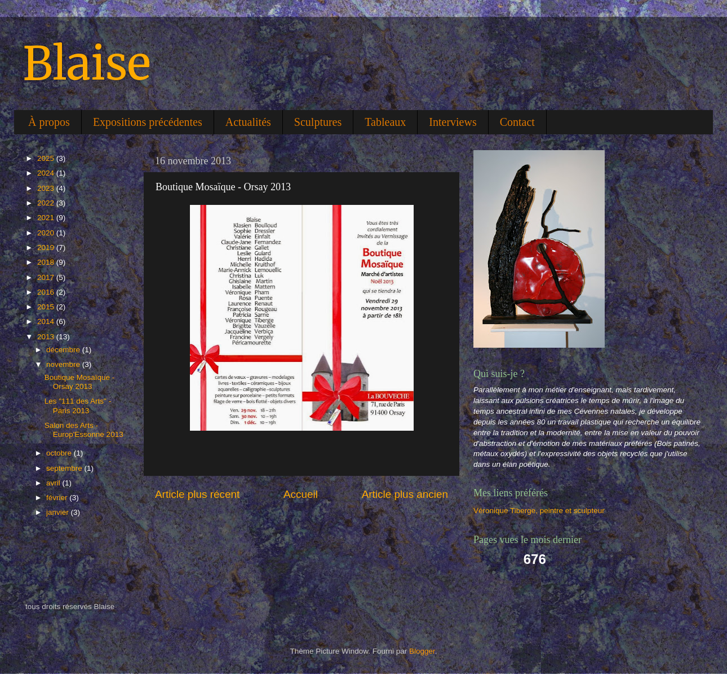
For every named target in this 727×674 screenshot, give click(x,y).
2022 (46, 203)
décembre (64, 349)
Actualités (248, 122)
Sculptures (318, 122)
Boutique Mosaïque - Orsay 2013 (80, 382)
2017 (46, 277)
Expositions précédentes (147, 122)
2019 (46, 247)
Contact (517, 122)
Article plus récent (197, 494)
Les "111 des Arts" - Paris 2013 (78, 405)
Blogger (422, 651)
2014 (46, 321)
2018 (46, 262)
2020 (46, 233)
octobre (60, 453)
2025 (46, 158)
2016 (46, 292)
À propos (49, 122)
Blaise (87, 63)
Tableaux (385, 122)
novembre (64, 364)
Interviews (452, 122)
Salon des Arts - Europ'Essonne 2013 (84, 430)
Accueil (300, 494)
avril (54, 483)
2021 (46, 217)
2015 (46, 307)
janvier (58, 512)
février (57, 497)
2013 (46, 336)
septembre (65, 468)
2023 (46, 188)
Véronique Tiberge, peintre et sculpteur (539, 510)
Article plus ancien (405, 494)
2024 (46, 173)
